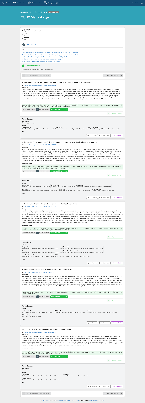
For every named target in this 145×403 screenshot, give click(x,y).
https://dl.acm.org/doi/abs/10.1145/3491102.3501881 (40, 85)
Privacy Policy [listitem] (75, 400)
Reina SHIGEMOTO (31, 44)
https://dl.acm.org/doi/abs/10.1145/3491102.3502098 (40, 272)
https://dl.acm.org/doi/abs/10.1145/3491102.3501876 (40, 206)
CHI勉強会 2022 (49, 12)
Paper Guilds (45, 400)
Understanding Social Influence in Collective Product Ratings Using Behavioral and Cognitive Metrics (50, 55)
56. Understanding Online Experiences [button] (35, 75)
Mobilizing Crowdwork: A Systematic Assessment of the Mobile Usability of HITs (44, 57)
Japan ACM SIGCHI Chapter (97, 400)
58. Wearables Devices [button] (114, 75)
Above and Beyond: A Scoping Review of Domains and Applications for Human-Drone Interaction (50, 52)
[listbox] (18, 3)
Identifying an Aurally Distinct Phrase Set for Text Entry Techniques (41, 61)
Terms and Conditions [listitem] (63, 400)
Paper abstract (27, 119)
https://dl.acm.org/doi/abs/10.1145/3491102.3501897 (40, 332)
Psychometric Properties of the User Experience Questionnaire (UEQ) (41, 59)
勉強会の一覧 (33, 12)
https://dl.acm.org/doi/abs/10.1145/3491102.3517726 (40, 145)
